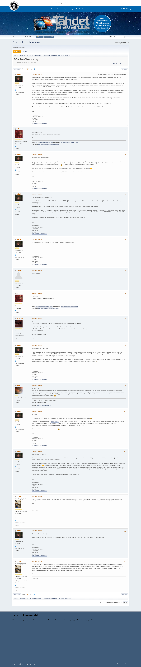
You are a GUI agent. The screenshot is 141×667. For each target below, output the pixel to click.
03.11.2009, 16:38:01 (37, 345)
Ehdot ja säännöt (118, 663)
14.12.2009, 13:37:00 (37, 451)
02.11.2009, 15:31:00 (37, 194)
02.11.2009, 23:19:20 (37, 293)
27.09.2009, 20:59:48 (37, 129)
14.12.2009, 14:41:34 (37, 530)
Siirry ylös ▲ (126, 663)
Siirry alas (17, 69)
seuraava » (123, 64)
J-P (17, 129)
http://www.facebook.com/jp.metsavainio (48, 144)
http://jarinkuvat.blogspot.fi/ (44, 405)
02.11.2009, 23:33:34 (37, 318)
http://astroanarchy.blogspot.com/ (44, 142)
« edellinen (115, 64)
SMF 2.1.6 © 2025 (16, 663)
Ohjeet (111, 663)
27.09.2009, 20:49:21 (37, 74)
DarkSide (19, 318)
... (31, 69)
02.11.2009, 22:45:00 (37, 270)
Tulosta (124, 69)
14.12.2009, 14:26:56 (37, 496)
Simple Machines (25, 663)
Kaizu (18, 496)
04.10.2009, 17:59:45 (37, 154)
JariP (18, 385)
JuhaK (18, 74)
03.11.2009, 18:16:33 (37, 385)
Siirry (101, 602)
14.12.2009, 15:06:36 (37, 561)
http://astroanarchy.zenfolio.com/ (69, 142)
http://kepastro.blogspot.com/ (39, 123)
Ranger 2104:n (55, 421)
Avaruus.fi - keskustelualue (27, 42)
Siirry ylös (17, 594)
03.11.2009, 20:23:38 (37, 411)
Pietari (18, 270)
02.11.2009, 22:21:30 (37, 239)
